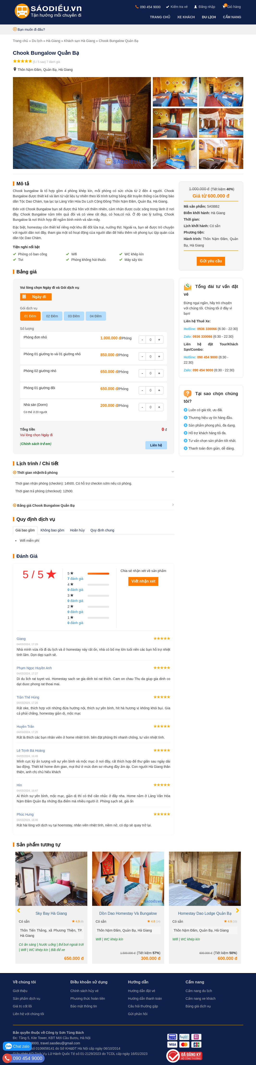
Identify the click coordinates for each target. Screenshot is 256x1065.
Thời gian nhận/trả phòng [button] (35, 473)
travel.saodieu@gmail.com (60, 1043)
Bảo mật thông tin (84, 1006)
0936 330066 (207, 329)
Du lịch (37, 41)
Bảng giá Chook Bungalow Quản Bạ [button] (44, 505)
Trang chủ (20, 41)
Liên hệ (156, 445)
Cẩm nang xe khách (201, 998)
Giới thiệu (20, 991)
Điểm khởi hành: (197, 213)
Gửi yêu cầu (211, 261)
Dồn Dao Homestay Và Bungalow (128, 913)
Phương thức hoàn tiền (88, 998)
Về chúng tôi (24, 982)
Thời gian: (192, 219)
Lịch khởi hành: (196, 226)
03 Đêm (74, 316)
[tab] (93, 472)
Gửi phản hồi (138, 1014)
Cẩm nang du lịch (199, 991)
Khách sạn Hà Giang (79, 41)
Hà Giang (53, 41)
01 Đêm (30, 316)
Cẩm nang (195, 982)
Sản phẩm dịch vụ (27, 998)
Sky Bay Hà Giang (51, 913)
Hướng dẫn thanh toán (145, 998)
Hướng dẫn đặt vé (141, 991)
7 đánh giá (53, 62)
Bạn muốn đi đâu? (29, 29)
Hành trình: (193, 239)
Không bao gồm (52, 530)
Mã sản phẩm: (195, 206)
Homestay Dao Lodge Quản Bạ (205, 913)
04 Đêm (96, 316)
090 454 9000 (148, 7)
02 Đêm (52, 316)
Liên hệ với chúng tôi (28, 1014)
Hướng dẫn (138, 982)
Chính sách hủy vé (85, 991)
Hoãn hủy (77, 530)
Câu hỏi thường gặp (143, 1006)
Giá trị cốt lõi (22, 1006)
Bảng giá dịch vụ (198, 1006)
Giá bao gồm (25, 530)
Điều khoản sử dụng (89, 982)
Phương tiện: (194, 232)
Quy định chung (102, 530)
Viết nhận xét (143, 581)
